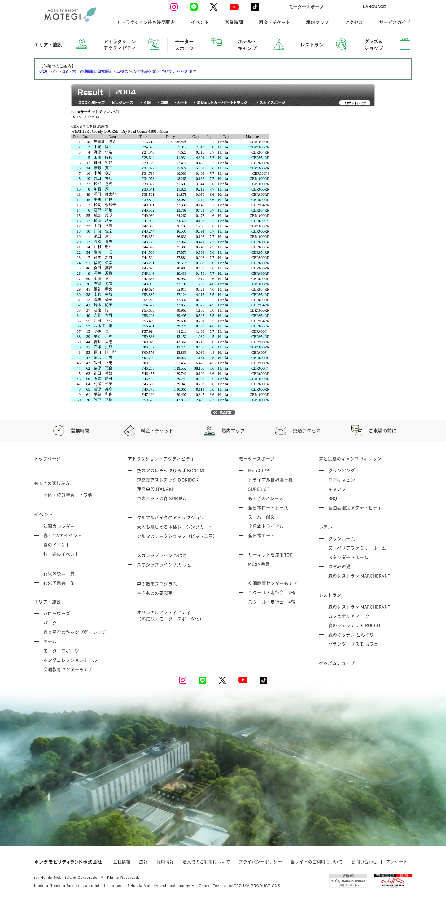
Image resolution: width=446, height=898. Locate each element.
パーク (50, 623)
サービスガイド (394, 22)
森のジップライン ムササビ (164, 564)
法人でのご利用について (206, 862)
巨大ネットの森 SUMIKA (161, 498)
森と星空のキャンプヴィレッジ (74, 632)
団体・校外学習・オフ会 (68, 495)
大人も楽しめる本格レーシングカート (175, 526)
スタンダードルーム (348, 557)
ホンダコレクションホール (70, 660)
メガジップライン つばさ (162, 555)
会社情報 (121, 862)
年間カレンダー (59, 526)
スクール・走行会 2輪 (271, 592)
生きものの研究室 (155, 593)
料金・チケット (274, 22)
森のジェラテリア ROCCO (354, 625)
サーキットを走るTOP (270, 554)
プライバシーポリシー (260, 862)
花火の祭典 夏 (59, 573)
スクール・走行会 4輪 (271, 601)
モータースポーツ (306, 7)
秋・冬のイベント (61, 554)
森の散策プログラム (157, 583)
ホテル (50, 641)
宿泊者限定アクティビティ (355, 507)
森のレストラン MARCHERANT (359, 575)
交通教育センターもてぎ (68, 669)
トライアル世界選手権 (270, 479)
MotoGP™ (258, 470)
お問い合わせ (364, 862)
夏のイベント (56, 544)
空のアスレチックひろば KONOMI (171, 470)
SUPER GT (258, 489)
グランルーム (341, 538)
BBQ (332, 498)
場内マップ (317, 22)
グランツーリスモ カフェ (353, 644)
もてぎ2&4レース (265, 498)
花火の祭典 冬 (59, 582)
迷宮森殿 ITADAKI (155, 489)
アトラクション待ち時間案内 (145, 22)
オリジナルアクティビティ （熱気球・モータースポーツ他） (170, 615)
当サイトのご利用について (317, 862)
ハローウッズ (56, 613)
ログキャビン (341, 479)
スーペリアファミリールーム (357, 548)
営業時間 (234, 22)
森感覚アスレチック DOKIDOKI (168, 479)
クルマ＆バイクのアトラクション (170, 517)
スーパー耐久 (261, 517)
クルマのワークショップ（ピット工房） (177, 536)
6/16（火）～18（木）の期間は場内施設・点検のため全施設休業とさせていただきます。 (120, 71)
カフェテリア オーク (349, 616)
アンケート (397, 862)
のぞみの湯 (339, 566)
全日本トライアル (266, 526)
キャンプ (337, 489)
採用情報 (165, 862)
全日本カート (261, 535)
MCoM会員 (259, 564)
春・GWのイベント (62, 535)
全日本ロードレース (268, 507)
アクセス (354, 22)
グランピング (341, 470)
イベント (200, 22)
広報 (143, 862)
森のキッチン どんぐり (351, 634)
